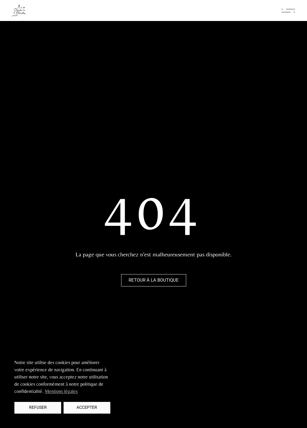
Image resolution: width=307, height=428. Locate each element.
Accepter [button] (86, 407)
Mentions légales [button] (61, 391)
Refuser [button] (38, 407)
